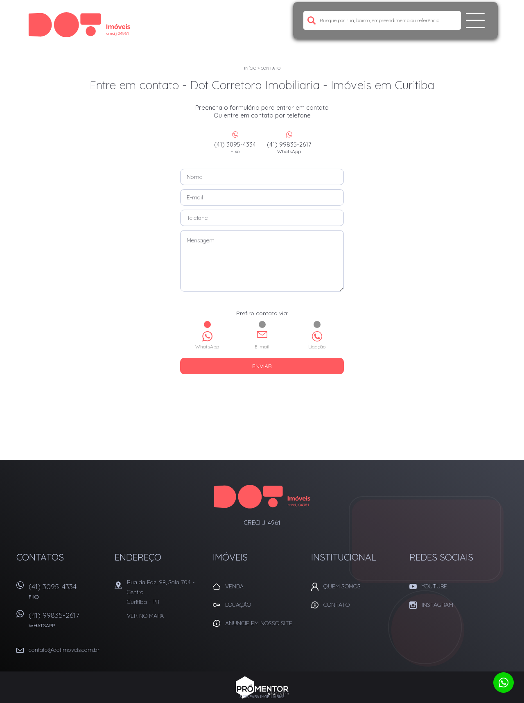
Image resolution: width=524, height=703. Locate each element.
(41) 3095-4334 (235, 147)
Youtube (434, 586)
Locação (238, 604)
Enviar (262, 366)
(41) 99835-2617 (289, 147)
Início (250, 68)
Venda (234, 586)
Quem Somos (342, 586)
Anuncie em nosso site (258, 623)
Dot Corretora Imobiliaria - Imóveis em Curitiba (262, 496)
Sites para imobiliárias (262, 696)
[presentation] (262, 394)
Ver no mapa (145, 615)
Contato (270, 68)
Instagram (437, 604)
